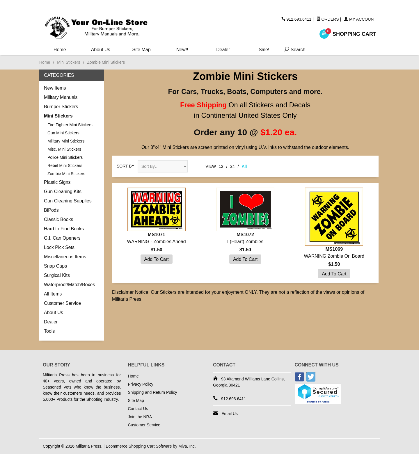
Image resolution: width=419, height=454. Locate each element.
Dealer (223, 49)
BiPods (51, 210)
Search (293, 49)
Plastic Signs (57, 182)
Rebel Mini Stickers (64, 165)
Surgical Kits (57, 275)
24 (232, 166)
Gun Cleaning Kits (62, 191)
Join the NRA (140, 416)
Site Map (141, 49)
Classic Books (58, 219)
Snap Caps (55, 266)
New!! (182, 49)
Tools (49, 331)
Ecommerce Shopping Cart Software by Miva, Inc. (151, 446)
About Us (100, 49)
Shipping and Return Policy (152, 392)
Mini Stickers (68, 62)
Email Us (229, 413)
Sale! (264, 49)
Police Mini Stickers (65, 157)
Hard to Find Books (64, 228)
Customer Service (62, 303)
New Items (55, 88)
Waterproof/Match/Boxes (69, 284)
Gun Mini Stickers (63, 133)
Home (60, 49)
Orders (328, 19)
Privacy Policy (140, 384)
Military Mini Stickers (66, 141)
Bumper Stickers (61, 106)
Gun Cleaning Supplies (68, 200)
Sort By (125, 166)
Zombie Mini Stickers (66, 173)
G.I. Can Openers (62, 238)
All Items (53, 293)
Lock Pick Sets (59, 247)
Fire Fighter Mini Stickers (70, 124)
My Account (360, 19)
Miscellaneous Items (65, 256)
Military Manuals (61, 97)
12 (221, 166)
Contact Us (138, 408)
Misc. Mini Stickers (64, 149)
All (244, 166)
